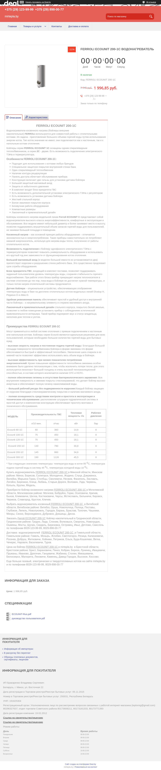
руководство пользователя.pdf (28, 618)
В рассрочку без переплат (17, 653)
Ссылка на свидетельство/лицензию (23, 717)
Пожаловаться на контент (86, 767)
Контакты (56, 26)
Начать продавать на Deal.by (38, 2)
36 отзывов (151, 2)
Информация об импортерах (18, 649)
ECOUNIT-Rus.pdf (21, 614)
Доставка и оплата (78, 26)
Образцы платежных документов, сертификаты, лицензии (21, 658)
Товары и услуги (32, 26)
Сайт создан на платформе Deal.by (80, 764)
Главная (12, 26)
